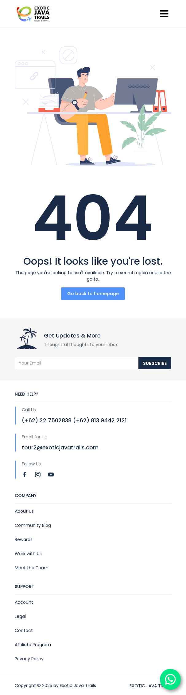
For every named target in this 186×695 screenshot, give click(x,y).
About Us (24, 511)
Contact (24, 630)
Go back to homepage (93, 293)
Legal (20, 616)
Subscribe (155, 363)
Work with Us (28, 554)
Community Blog (33, 525)
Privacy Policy (29, 659)
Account (24, 602)
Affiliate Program (33, 645)
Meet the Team (31, 568)
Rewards (24, 539)
